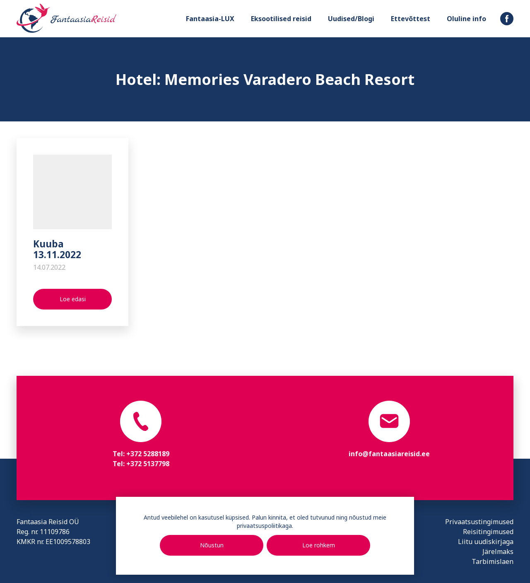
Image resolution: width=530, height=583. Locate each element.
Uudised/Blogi (351, 18)
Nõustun (212, 545)
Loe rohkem (318, 545)
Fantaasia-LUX (210, 18)
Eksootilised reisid (281, 18)
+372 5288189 (147, 453)
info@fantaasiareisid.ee (389, 453)
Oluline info (466, 18)
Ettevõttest (410, 18)
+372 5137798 (147, 463)
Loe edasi (73, 299)
